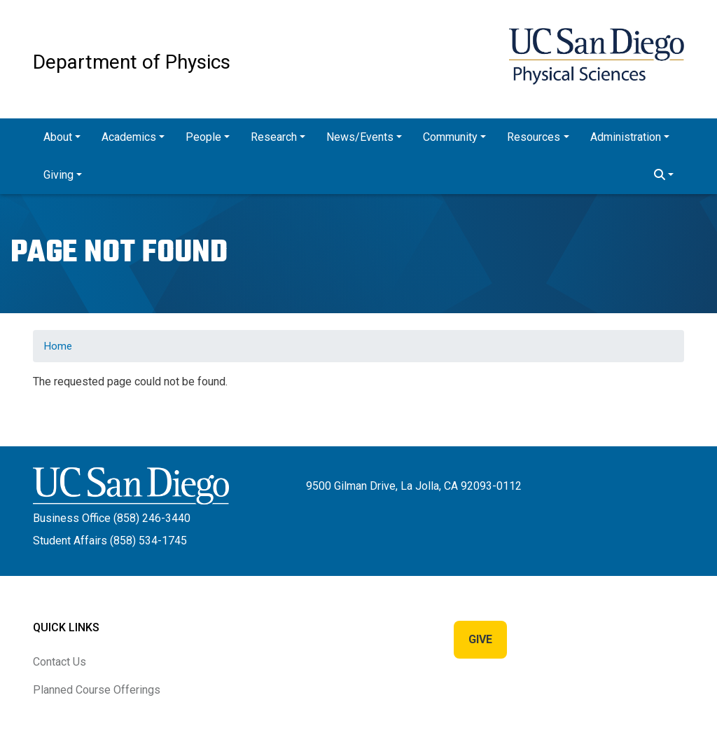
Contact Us (59, 661)
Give (480, 639)
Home (58, 346)
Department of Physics (131, 62)
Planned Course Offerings (96, 689)
